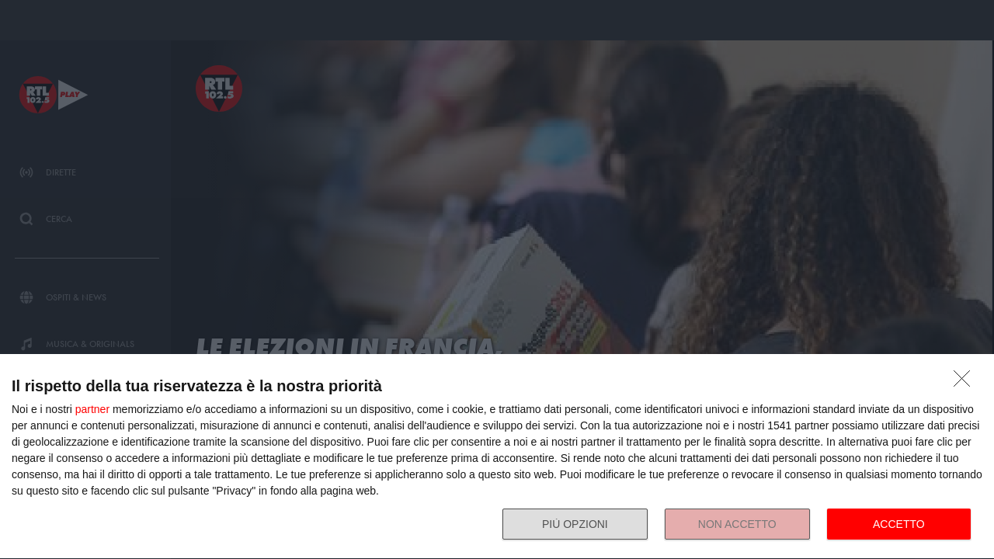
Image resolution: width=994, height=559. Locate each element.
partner (92, 409)
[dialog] (497, 457)
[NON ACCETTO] (966, 382)
